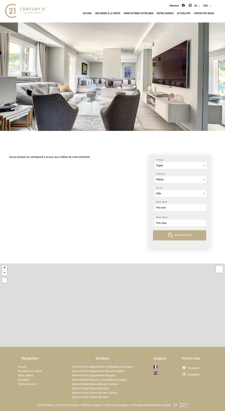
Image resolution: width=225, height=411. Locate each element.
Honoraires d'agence (117, 405)
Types (160, 160)
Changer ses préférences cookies (151, 405)
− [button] (4, 272)
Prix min (161, 202)
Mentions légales (92, 405)
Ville (159, 188)
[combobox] (180, 165)
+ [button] (4, 267)
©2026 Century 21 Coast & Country (57, 405)
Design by (179, 405)
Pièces (160, 174)
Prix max (162, 217)
